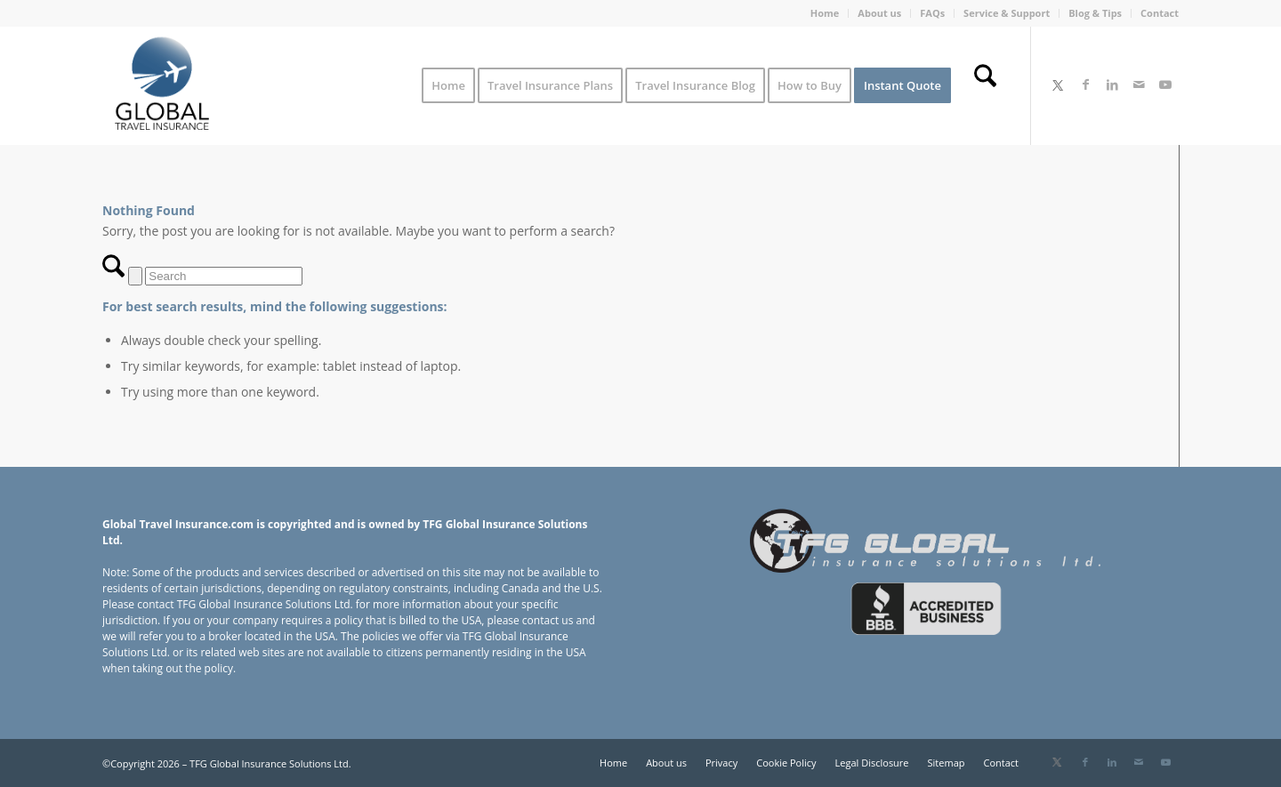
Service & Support (1006, 13)
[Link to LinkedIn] (1112, 84)
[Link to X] (1057, 84)
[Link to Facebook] (1085, 84)
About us (879, 13)
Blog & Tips (1095, 13)
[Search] (985, 85)
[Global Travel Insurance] (162, 85)
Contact (1159, 13)
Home (825, 13)
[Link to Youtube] (1165, 84)
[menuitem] (826, 13)
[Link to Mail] (1138, 84)
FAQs (932, 13)
